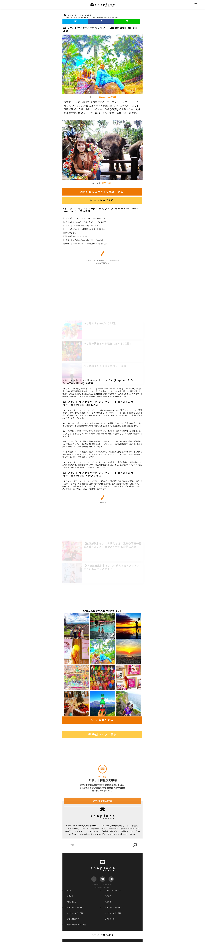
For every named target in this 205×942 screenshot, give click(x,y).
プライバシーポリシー (112, 890)
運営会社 (69, 896)
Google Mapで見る (102, 200)
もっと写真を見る (101, 719)
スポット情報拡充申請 (102, 826)
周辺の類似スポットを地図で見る (101, 191)
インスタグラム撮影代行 (113, 907)
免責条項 (107, 902)
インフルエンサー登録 (112, 913)
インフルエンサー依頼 (74, 913)
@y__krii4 (107, 182)
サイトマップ (109, 919)
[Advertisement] (102, 356)
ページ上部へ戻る (102, 934)
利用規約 (107, 896)
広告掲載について (73, 919)
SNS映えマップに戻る (101, 734)
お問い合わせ (71, 902)
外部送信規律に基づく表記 (76, 924)
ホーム (69, 890)
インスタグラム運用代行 (75, 907)
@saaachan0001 (107, 97)
